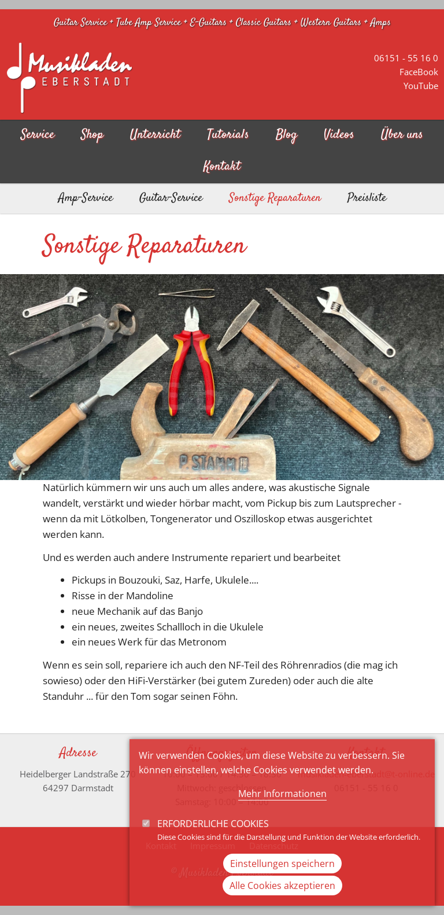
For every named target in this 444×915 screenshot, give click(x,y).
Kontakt (222, 167)
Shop (92, 135)
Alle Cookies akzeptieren (282, 900)
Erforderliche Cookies (213, 838)
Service (37, 135)
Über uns (402, 135)
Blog (286, 135)
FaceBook (418, 72)
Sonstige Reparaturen (275, 198)
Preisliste (366, 198)
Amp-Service (85, 198)
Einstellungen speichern (282, 878)
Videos (339, 135)
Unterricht (155, 135)
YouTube (421, 85)
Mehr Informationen (282, 808)
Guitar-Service (170, 198)
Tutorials (228, 135)
